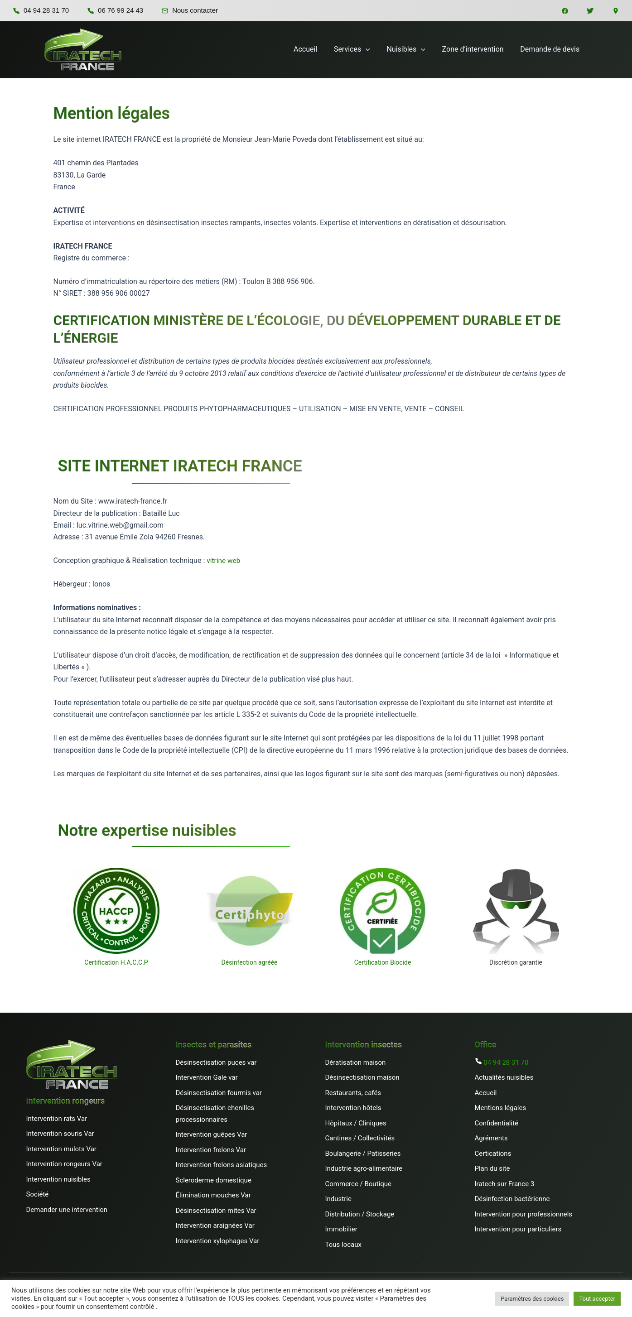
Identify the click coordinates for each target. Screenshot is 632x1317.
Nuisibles (411, 49)
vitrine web (224, 560)
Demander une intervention (67, 1210)
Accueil (315, 49)
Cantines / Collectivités (360, 1138)
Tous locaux (343, 1244)
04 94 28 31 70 (41, 10)
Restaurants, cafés (353, 1093)
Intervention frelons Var (211, 1150)
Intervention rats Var (56, 1119)
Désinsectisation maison (362, 1077)
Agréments (492, 1138)
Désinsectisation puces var (216, 1062)
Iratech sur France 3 (505, 1184)
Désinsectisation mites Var (216, 1210)
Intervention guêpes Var (211, 1134)
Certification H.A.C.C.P (116, 962)
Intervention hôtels (353, 1108)
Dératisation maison (355, 1062)
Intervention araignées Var (215, 1225)
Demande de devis (551, 49)
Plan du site (492, 1168)
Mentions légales (500, 1108)
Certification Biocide (382, 962)
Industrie (338, 1199)
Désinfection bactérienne (512, 1199)
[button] (372, 49)
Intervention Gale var (207, 1077)
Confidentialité (496, 1123)
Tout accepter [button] (597, 1298)
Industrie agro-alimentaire (364, 1168)
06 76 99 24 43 (115, 10)
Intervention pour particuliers (518, 1229)
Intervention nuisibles (58, 1179)
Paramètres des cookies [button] (532, 1298)
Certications (493, 1153)
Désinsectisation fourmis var (219, 1093)
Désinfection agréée (250, 962)
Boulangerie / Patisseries (363, 1153)
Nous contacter (189, 10)
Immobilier (341, 1229)
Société (37, 1194)
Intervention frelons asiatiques (221, 1165)
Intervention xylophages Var (218, 1241)
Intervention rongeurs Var (64, 1164)
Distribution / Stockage (360, 1214)
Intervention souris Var (60, 1134)
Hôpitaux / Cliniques (355, 1123)
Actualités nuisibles (504, 1077)
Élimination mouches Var (213, 1195)
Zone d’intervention (476, 49)
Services (359, 49)
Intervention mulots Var (61, 1149)
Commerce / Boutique (358, 1184)
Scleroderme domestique (213, 1180)
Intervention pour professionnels (524, 1214)
